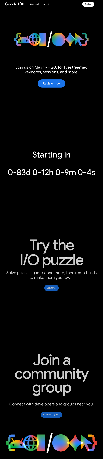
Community (35, 4)
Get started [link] (51, 288)
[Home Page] (17, 4)
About (46, 4)
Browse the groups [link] (51, 415)
